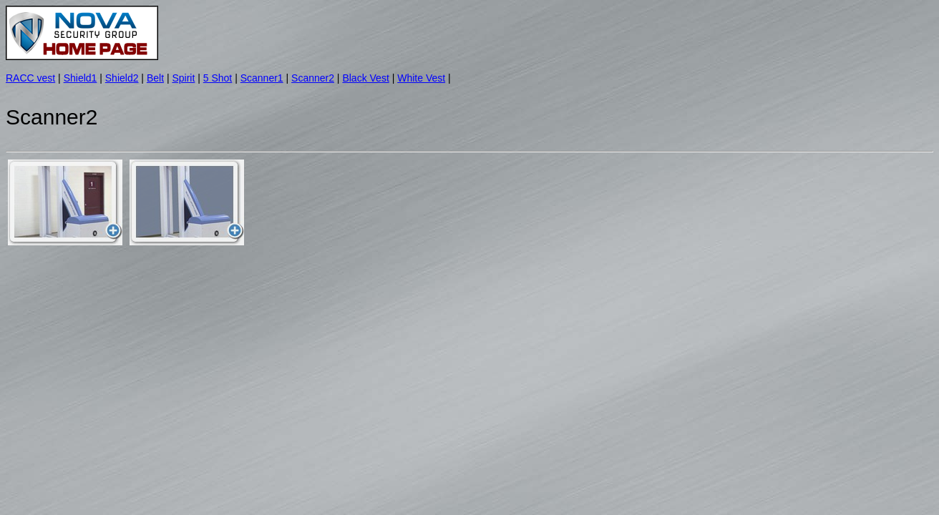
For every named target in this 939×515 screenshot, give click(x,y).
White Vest (421, 78)
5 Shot (217, 78)
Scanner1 (261, 78)
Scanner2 (312, 78)
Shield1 (80, 78)
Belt (155, 78)
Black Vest (365, 78)
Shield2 (122, 78)
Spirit (183, 78)
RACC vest (30, 78)
